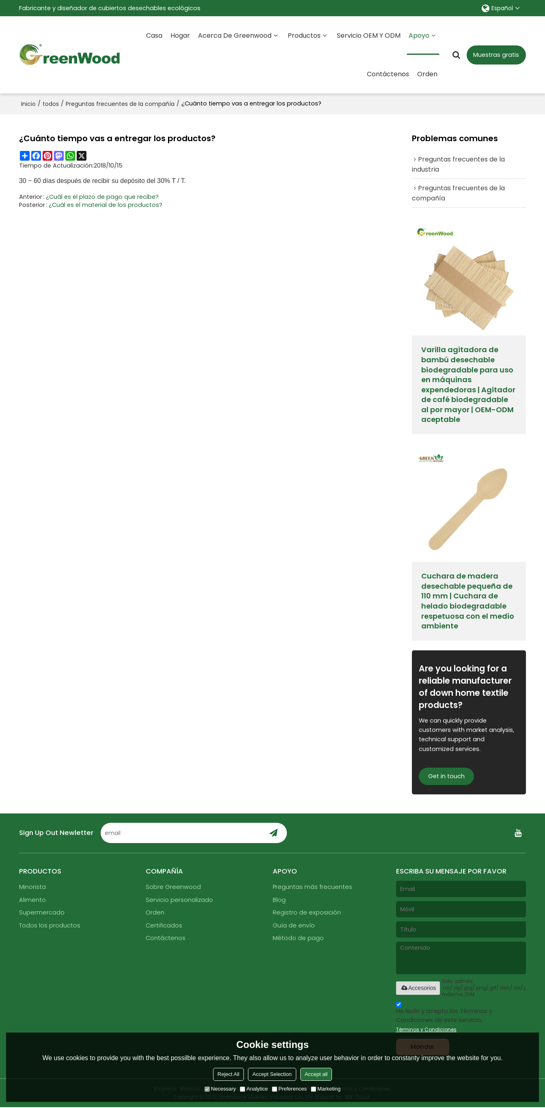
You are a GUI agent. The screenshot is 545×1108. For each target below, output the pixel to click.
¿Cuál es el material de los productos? (105, 204)
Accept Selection (272, 1074)
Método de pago (298, 939)
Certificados (164, 926)
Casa (154, 35)
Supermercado (42, 913)
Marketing (325, 1089)
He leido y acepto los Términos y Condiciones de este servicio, (444, 1019)
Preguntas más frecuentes (313, 888)
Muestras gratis (496, 55)
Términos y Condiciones (426, 1029)
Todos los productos (49, 926)
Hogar (180, 35)
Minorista (32, 888)
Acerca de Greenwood (234, 35)
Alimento (32, 900)
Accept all (316, 1074)
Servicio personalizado (179, 900)
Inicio (28, 104)
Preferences (289, 1089)
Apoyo (423, 43)
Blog (279, 900)
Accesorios (418, 988)
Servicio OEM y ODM (369, 35)
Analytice (254, 1089)
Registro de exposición (307, 913)
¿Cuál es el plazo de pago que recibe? (102, 196)
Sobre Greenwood (173, 888)
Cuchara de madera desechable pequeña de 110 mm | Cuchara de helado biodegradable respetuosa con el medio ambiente (467, 601)
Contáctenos (388, 74)
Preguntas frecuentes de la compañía (120, 104)
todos (51, 104)
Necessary (220, 1089)
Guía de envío (294, 926)
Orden (427, 74)
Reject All (228, 1074)
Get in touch (446, 776)
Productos (304, 35)
